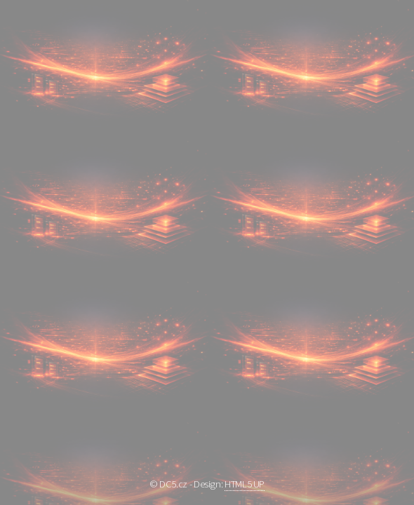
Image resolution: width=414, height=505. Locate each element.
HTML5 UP (245, 484)
